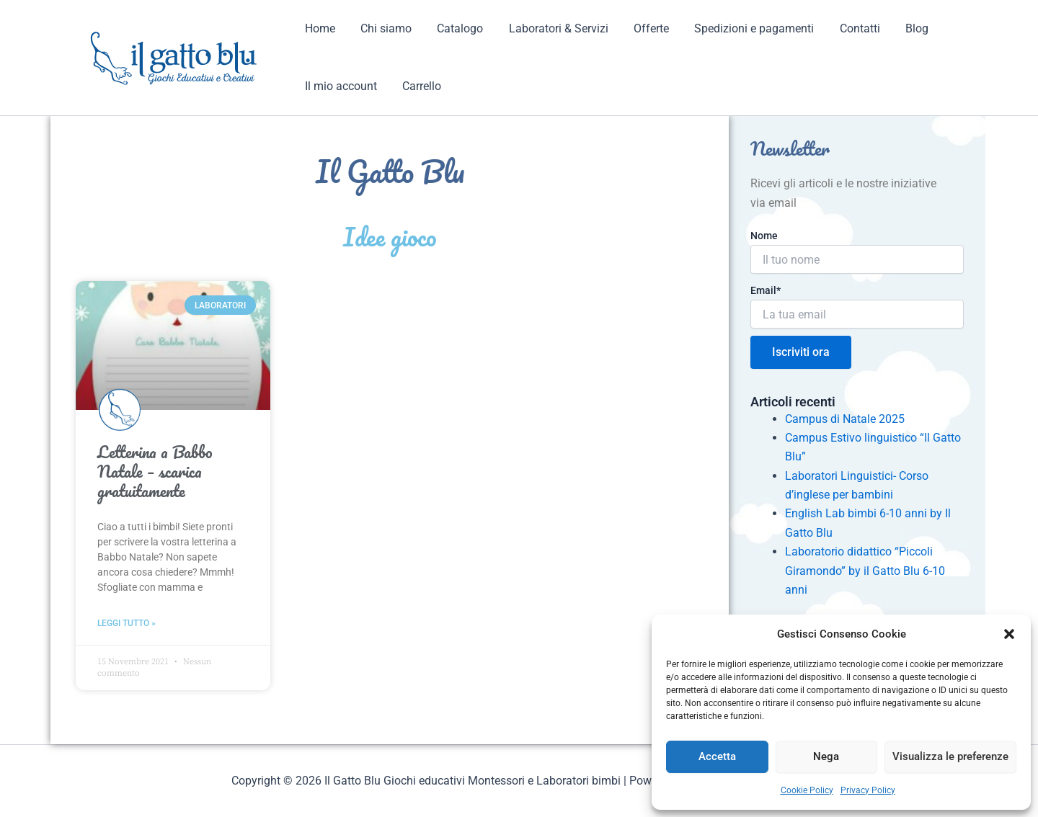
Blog (898, 28)
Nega (826, 756)
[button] (1009, 634)
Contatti (844, 28)
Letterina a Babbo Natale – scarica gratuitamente (155, 472)
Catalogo (454, 28)
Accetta (717, 756)
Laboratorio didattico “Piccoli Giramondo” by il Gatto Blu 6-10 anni (865, 571)
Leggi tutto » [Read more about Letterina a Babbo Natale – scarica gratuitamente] (126, 623)
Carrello (418, 86)
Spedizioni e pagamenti (741, 28)
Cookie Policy (807, 790)
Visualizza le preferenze (950, 756)
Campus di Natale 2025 (845, 419)
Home (318, 28)
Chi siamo (382, 28)
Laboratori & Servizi (550, 28)
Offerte (640, 28)
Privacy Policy (867, 790)
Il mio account (339, 86)
